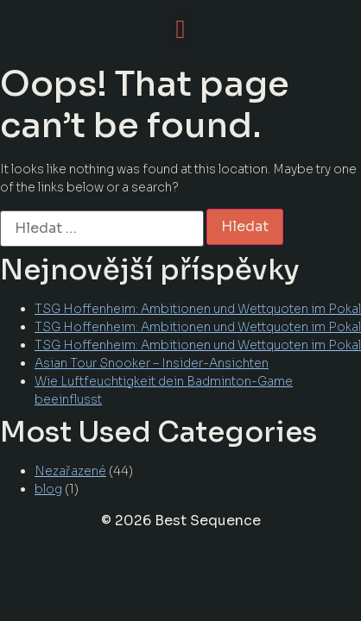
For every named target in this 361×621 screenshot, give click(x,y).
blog (48, 489)
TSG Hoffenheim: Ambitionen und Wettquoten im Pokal (198, 309)
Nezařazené (70, 471)
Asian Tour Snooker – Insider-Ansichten (152, 363)
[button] (180, 28)
